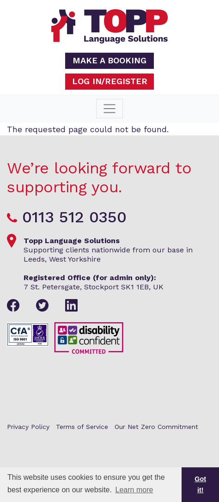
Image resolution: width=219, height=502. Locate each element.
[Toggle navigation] (109, 108)
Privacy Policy (28, 426)
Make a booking (109, 60)
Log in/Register (109, 81)
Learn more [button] (134, 490)
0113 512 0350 (74, 217)
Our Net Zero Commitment (156, 426)
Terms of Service (82, 426)
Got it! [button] (200, 484)
